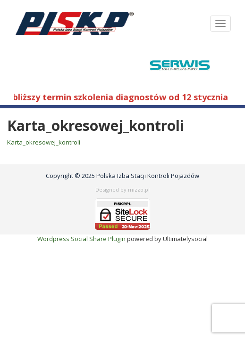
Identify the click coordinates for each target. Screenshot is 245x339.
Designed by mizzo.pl (122, 189)
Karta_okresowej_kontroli (43, 142)
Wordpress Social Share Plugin (82, 238)
